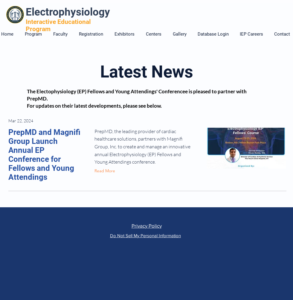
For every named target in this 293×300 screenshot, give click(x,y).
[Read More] (106, 171)
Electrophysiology (68, 12)
